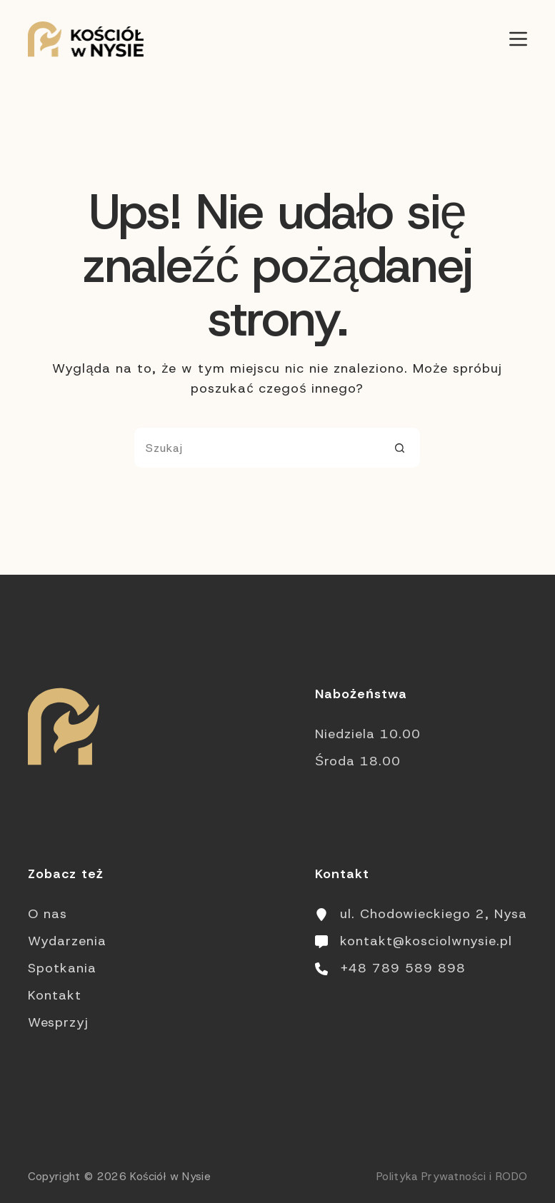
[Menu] (518, 39)
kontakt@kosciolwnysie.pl (426, 941)
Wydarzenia (67, 941)
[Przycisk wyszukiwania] (400, 448)
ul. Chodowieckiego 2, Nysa (433, 913)
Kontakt (54, 995)
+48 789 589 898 (403, 968)
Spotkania (62, 968)
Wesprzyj (58, 1022)
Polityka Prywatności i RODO (451, 1176)
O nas (47, 913)
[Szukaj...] (257, 448)
